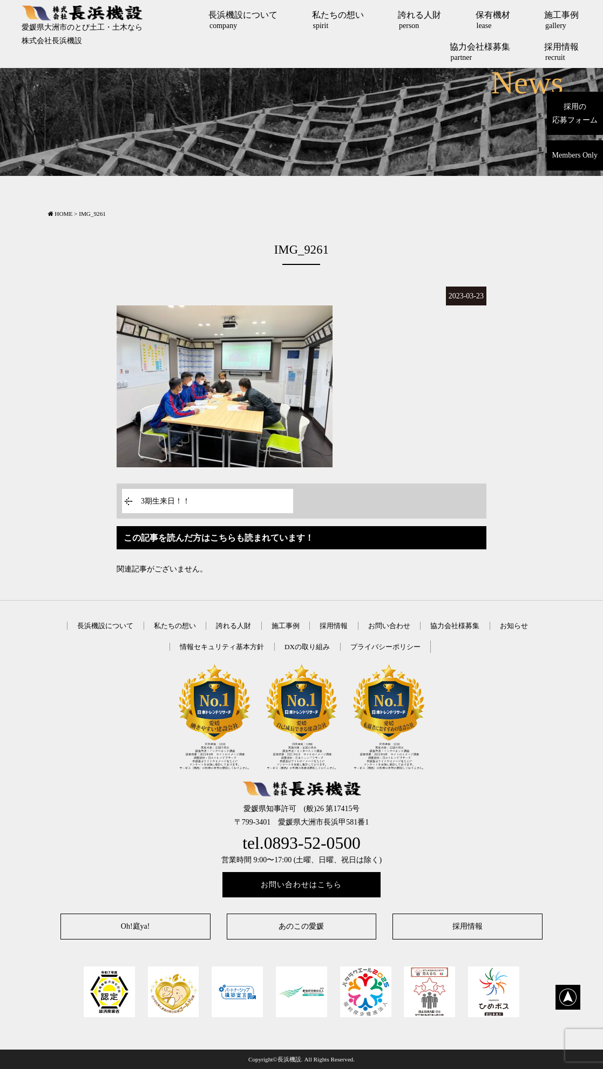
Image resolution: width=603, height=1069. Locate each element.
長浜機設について (242, 20)
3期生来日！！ (165, 501)
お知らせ (514, 626)
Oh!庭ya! (135, 926)
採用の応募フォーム (575, 113)
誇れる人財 (419, 20)
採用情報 (561, 52)
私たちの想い (338, 20)
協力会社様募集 (480, 52)
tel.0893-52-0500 (301, 843)
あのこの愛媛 (301, 926)
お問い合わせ (389, 626)
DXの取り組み (307, 647)
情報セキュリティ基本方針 (222, 647)
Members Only (575, 155)
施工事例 (561, 20)
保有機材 (493, 20)
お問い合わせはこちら (301, 885)
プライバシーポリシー (385, 647)
